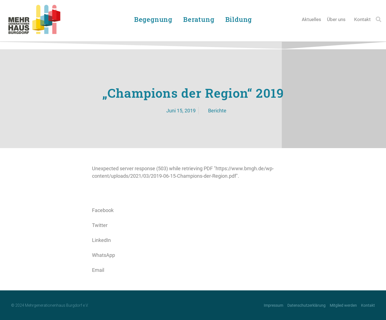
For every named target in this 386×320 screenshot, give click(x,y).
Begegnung (154, 19)
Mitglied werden (343, 305)
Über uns (337, 19)
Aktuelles (311, 19)
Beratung (200, 19)
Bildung (240, 19)
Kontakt (362, 19)
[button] (378, 19)
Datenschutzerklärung (306, 305)
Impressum (273, 305)
